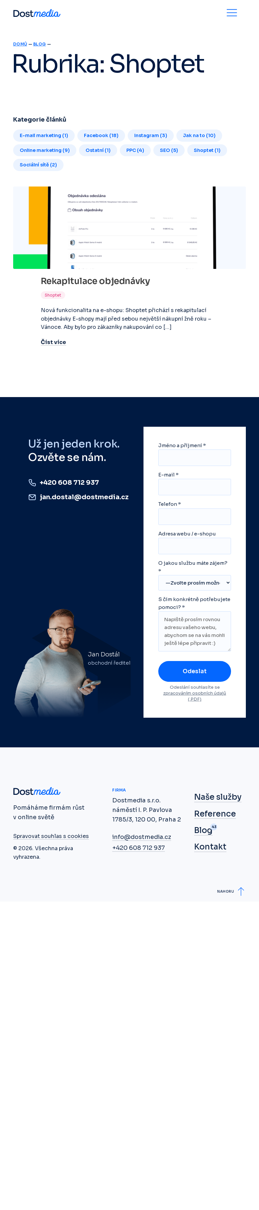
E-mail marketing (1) (44, 135)
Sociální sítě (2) (38, 165)
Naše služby (218, 797)
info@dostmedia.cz (141, 837)
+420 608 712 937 (69, 482)
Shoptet (53, 295)
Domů (20, 44)
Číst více (53, 342)
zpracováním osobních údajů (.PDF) (194, 696)
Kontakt (210, 847)
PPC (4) (135, 150)
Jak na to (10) (199, 135)
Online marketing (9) (45, 150)
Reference (215, 814)
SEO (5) (169, 150)
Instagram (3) (150, 135)
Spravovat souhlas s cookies (51, 836)
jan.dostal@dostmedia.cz (84, 497)
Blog (39, 44)
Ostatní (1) (98, 150)
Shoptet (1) (207, 150)
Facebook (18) (101, 135)
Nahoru (225, 891)
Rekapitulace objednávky (95, 281)
